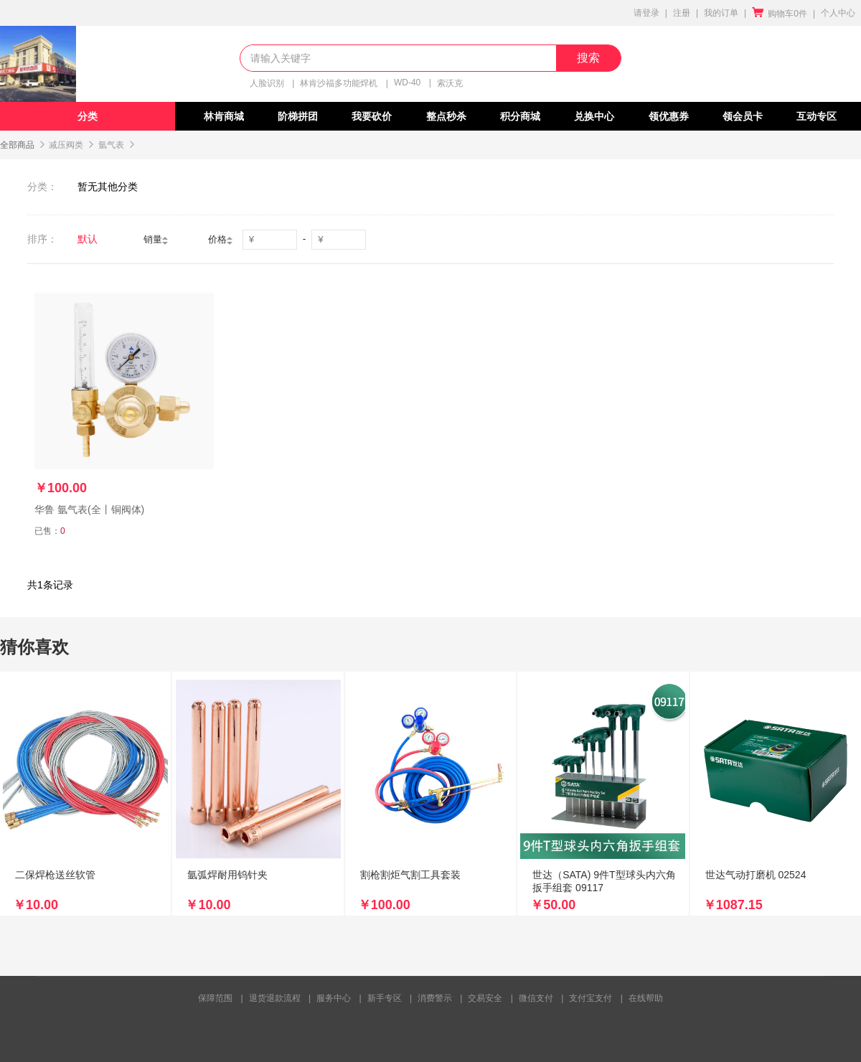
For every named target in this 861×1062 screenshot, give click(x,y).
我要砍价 (372, 116)
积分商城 (520, 116)
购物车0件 (779, 14)
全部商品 (17, 145)
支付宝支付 (590, 998)
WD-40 (407, 82)
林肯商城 (224, 116)
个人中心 (838, 13)
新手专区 (384, 998)
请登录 (646, 13)
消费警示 (435, 998)
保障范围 (215, 998)
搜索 (588, 58)
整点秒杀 (446, 116)
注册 (681, 13)
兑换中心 (594, 116)
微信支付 (536, 998)
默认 (87, 239)
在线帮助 (646, 998)
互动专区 (816, 116)
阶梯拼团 (298, 116)
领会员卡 (743, 116)
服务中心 (333, 998)
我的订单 (721, 13)
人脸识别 (267, 83)
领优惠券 (669, 116)
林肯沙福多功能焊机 (338, 83)
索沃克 (450, 83)
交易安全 (485, 998)
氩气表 (111, 145)
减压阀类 (66, 145)
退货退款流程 (275, 998)
